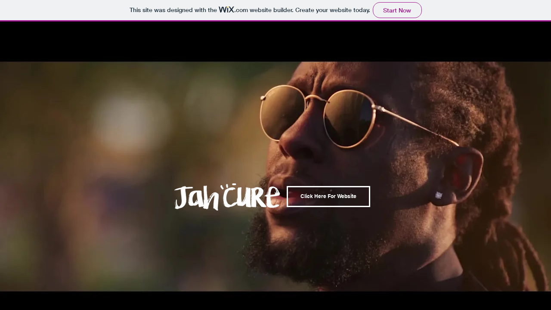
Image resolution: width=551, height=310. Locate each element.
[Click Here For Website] (328, 196)
